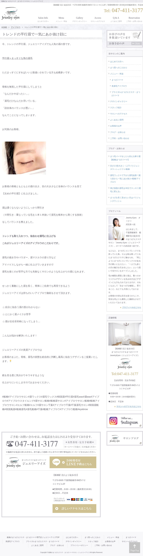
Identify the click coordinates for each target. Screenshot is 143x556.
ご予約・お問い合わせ (119, 138)
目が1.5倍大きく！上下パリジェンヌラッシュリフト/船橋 (124, 167)
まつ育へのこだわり (118, 68)
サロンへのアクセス (118, 114)
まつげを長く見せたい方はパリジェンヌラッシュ (125, 199)
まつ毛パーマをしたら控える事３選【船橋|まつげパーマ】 (125, 158)
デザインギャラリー (118, 101)
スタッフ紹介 (116, 107)
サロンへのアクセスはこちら (128, 406)
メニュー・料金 (116, 74)
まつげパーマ (117, 80)
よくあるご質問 (116, 120)
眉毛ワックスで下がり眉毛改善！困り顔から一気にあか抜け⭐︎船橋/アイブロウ (125, 178)
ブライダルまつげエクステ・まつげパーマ (126, 94)
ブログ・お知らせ (117, 132)
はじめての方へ (116, 61)
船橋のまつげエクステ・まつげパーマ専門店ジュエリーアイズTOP (33, 537)
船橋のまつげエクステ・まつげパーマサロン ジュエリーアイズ (69, 552)
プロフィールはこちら (131, 307)
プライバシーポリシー (79, 545)
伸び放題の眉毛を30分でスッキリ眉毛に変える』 (125, 190)
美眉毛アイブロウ (119, 86)
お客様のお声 (116, 126)
